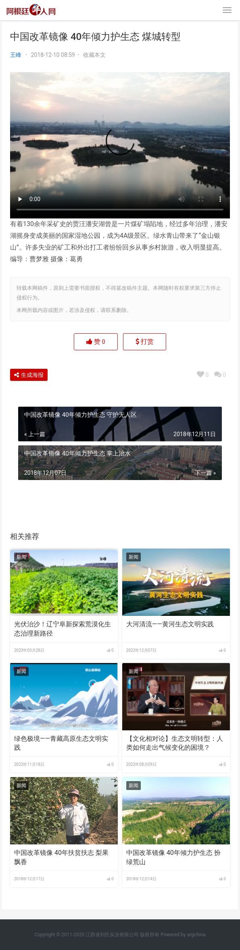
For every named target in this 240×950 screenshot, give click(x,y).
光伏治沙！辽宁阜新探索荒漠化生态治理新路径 (62, 628)
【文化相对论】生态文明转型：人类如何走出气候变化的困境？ (174, 743)
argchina (196, 935)
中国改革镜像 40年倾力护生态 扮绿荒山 (173, 857)
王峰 (15, 55)
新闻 (21, 557)
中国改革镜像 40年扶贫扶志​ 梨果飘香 (61, 857)
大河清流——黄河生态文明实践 (170, 624)
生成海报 (29, 375)
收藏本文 (94, 55)
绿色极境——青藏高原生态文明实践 (61, 743)
